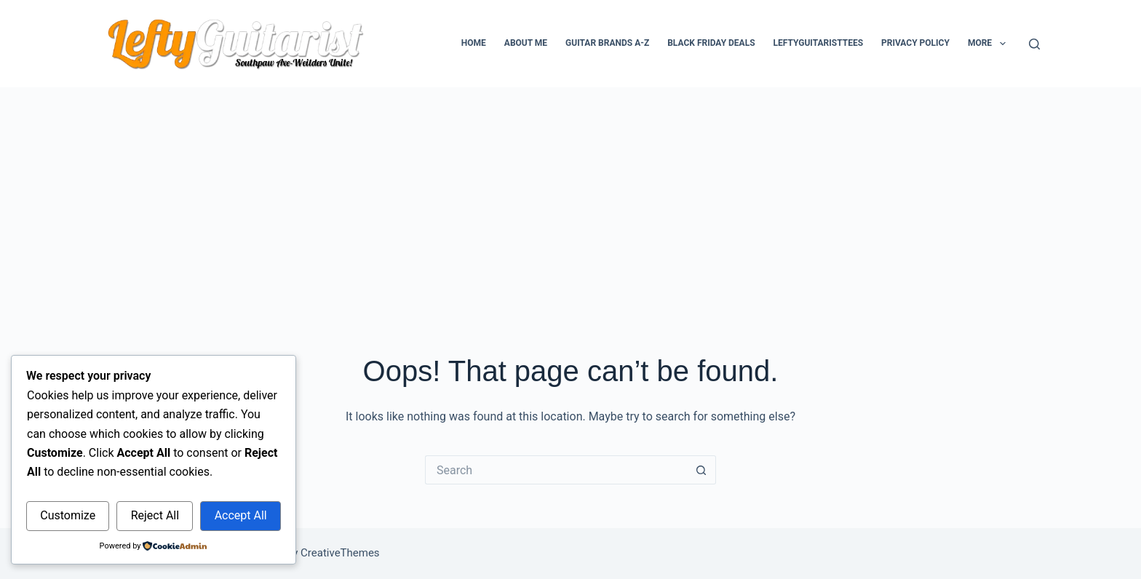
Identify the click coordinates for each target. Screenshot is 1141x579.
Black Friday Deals (711, 43)
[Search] (1034, 44)
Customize (67, 515)
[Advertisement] (570, 196)
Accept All (241, 515)
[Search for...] (556, 469)
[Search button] (701, 469)
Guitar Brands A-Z (607, 43)
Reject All (155, 515)
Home (473, 43)
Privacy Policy (915, 43)
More (989, 43)
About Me (525, 43)
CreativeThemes (340, 552)
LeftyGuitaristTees (818, 43)
